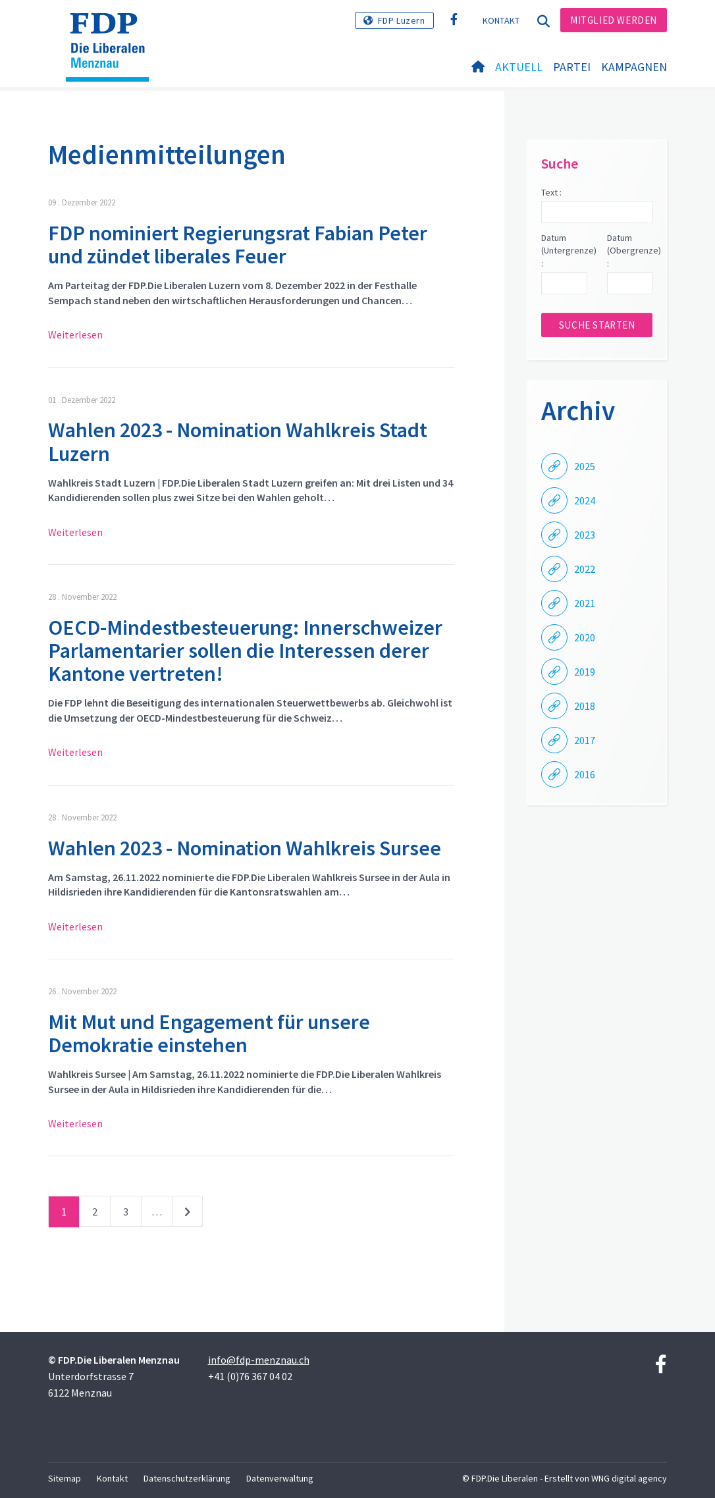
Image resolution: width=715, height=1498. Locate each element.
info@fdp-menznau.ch (258, 1359)
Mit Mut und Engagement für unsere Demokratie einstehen (209, 1033)
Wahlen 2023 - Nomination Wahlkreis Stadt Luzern (237, 441)
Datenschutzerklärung (187, 1478)
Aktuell (519, 66)
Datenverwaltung (279, 1478)
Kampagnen (634, 66)
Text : (551, 192)
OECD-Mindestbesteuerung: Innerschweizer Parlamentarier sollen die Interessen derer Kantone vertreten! (245, 650)
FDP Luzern (401, 20)
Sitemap (64, 1478)
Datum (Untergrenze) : (564, 250)
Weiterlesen (75, 334)
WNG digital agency (629, 1478)
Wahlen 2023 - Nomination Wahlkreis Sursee (244, 848)
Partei (572, 66)
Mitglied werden (613, 20)
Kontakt (501, 20)
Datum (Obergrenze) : (629, 250)
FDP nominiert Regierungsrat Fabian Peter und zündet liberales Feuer (237, 244)
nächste (187, 1214)
